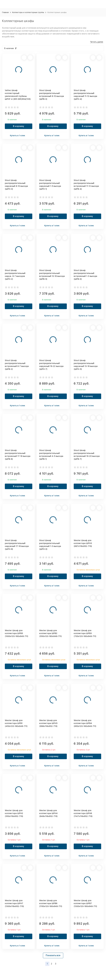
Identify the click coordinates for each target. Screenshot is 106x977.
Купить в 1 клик (18, 135)
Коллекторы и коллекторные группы (28, 12)
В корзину (18, 126)
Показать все (53, 955)
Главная (5, 12)
